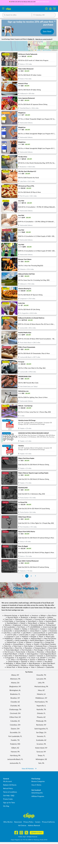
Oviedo (35, 644)
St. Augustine (20, 658)
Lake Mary (6, 633)
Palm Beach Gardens (48, 644)
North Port (49, 640)
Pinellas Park (7, 648)
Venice (38, 661)
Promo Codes (8, 799)
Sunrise (31, 659)
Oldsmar (28, 642)
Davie (40, 621)
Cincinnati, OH (15, 713)
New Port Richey (49, 638)
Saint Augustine (31, 654)
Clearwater (18, 619)
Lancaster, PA (41, 679)
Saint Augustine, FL (41, 729)
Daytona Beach (50, 621)
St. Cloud (31, 658)
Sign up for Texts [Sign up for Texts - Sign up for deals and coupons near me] (9, 802)
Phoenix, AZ (41, 717)
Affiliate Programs (37, 796)
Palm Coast (17, 646)
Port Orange (37, 650)
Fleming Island (50, 625)
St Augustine (9, 658)
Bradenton (23, 617)
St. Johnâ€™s (41, 658)
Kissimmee (52, 631)
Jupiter (43, 631)
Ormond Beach (17, 644)
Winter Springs (22, 667)
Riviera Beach (50, 652)
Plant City (17, 648)
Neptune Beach (35, 638)
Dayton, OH (15, 729)
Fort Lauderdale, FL (15, 736)
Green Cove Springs (49, 627)
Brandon (33, 617)
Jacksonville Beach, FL (15, 759)
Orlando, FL (41, 713)
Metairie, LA (41, 694)
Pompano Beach (39, 648)
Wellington (8, 663)
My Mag (6, 806)
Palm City (7, 646)
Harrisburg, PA (15, 755)
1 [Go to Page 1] (26, 576)
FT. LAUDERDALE (33, 627)
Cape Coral (7, 619)
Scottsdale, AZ (41, 740)
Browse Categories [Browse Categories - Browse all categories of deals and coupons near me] (38, 781)
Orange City (37, 642)
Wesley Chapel (20, 663)
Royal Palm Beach (10, 654)
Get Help (6, 795)
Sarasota (39, 656)
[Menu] (3, 8)
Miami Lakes (49, 636)
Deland (22, 623)
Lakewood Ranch (38, 633)
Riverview (30, 652)
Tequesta (23, 661)
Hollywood (33, 629)
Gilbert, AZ (15, 748)
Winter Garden (33, 665)
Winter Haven (46, 665)
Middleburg (8, 638)
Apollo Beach (23, 615)
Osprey (27, 644)
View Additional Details (29, 4)
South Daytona (50, 656)
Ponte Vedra (52, 648)
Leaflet (37, 50)
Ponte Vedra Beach (11, 650)
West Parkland (13, 665)
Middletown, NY (41, 698)
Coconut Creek (39, 619)
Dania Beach (31, 621)
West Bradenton (33, 663)
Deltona (41, 623)
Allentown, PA (15, 679)
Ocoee (20, 642)
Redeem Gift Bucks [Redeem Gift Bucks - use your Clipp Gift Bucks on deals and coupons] (9, 785)
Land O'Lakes (51, 633)
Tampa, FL (41, 755)
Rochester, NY (41, 725)
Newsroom (18, 822)
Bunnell (40, 617)
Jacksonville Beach (20, 631)
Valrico (31, 661)
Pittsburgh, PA (41, 721)
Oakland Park (10, 642)
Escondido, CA (15, 732)
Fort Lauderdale (8, 627)
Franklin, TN (15, 740)
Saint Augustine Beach (47, 654)
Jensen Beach (34, 631)
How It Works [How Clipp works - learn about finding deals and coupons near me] (36, 785)
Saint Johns (7, 656)
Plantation (27, 648)
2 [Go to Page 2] (31, 576)
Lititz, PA (41, 683)
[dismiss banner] (55, 21)
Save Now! (47, 31)
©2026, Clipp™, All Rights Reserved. (27, 836)
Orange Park (48, 642)
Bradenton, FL (15, 694)
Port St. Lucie (49, 650)
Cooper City (51, 619)
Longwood (9, 636)
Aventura (34, 615)
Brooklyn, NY (15, 698)
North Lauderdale (21, 640)
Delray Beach (31, 623)
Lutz (16, 636)
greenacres (7, 629)
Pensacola (52, 646)
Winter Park (10, 667)
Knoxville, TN (41, 675)
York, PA (41, 763)
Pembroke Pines (40, 646)
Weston (23, 665)
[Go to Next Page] (35, 576)
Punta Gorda (19, 652)
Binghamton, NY (15, 686)
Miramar (17, 638)
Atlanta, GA (15, 683)
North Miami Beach (36, 640)
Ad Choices (22, 825)
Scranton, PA (41, 744)
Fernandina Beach (36, 625)
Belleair (42, 615)
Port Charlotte (26, 650)
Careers (37, 822)
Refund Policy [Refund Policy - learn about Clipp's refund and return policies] (8, 788)
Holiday (23, 629)
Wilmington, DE (41, 759)
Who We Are (8, 822)
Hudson (42, 629)
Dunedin (50, 623)
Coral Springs (19, 621)
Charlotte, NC (15, 706)
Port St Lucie (8, 652)
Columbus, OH (15, 725)
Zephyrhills (49, 667)
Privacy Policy (28, 822)
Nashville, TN (41, 709)
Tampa (49, 659)
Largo (32, 635)
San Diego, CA (41, 732)
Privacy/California (48, 822)
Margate (32, 636)
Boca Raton (51, 615)
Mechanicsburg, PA (41, 686)
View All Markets (29, 768)
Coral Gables (8, 621)
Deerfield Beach (11, 623)
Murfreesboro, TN (41, 702)
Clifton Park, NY (15, 717)
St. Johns (11, 659)
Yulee (32, 667)
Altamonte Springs (10, 615)
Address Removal (34, 825)
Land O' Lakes (11, 635)
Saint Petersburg (20, 656)
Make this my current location (43, 39)
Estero (25, 625)
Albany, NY (15, 675)
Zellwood (39, 667)
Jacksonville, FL (15, 763)
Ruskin (21, 654)
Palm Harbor (27, 646)
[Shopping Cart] (54, 8)
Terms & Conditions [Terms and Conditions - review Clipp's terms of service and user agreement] (10, 792)
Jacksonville (51, 629)
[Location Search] (44, 15)
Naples (25, 638)
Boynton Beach (12, 617)
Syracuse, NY (41, 752)
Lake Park (16, 633)
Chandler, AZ (15, 702)
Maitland (24, 636)
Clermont (28, 619)
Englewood (16, 625)
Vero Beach (47, 661)
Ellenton (7, 625)
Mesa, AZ (41, 690)
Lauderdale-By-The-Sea (45, 635)
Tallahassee (40, 659)
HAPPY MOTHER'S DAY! (42, 1)
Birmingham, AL (15, 690)
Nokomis (9, 640)
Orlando (7, 644)
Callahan (49, 617)
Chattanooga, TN (15, 709)
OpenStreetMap (46, 50)
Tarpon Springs (12, 661)
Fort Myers (20, 627)
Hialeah (15, 629)
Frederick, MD (15, 744)
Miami (40, 636)
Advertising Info (37, 793)
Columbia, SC (15, 721)
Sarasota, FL (41, 736)
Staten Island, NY (41, 748)
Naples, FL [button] (31, 39)
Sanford (31, 656)
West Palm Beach (48, 663)
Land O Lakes (22, 635)
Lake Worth (26, 633)
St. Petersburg (21, 659)
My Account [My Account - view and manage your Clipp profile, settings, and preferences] (7, 781)
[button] (56, 3)
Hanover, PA (15, 752)
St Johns (51, 658)
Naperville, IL (41, 706)
